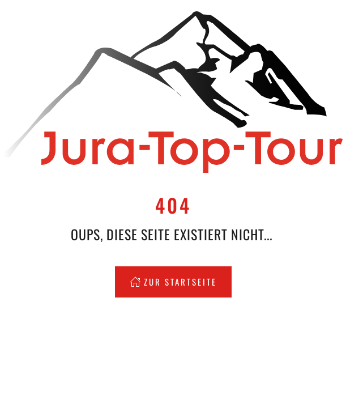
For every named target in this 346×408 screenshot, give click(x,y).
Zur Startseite (173, 281)
